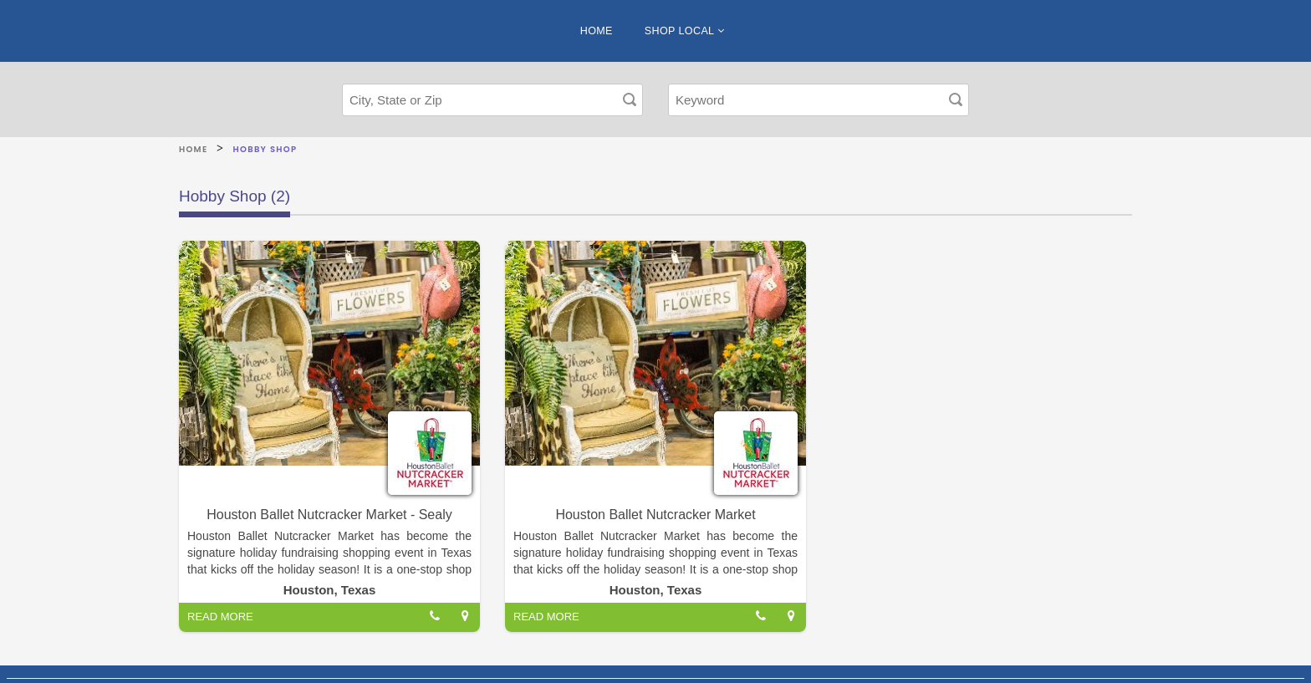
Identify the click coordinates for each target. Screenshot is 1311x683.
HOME (596, 31)
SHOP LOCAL (684, 31)
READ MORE (220, 616)
